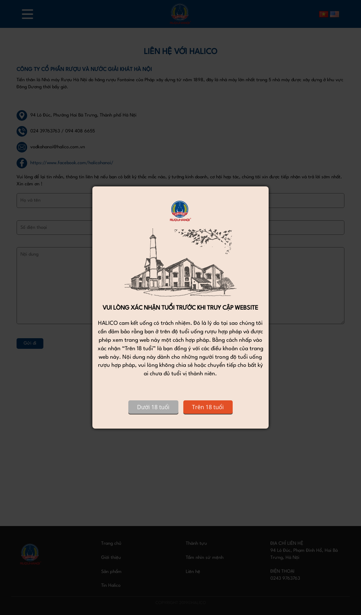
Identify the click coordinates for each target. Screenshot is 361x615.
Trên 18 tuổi (208, 407)
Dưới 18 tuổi (153, 407)
